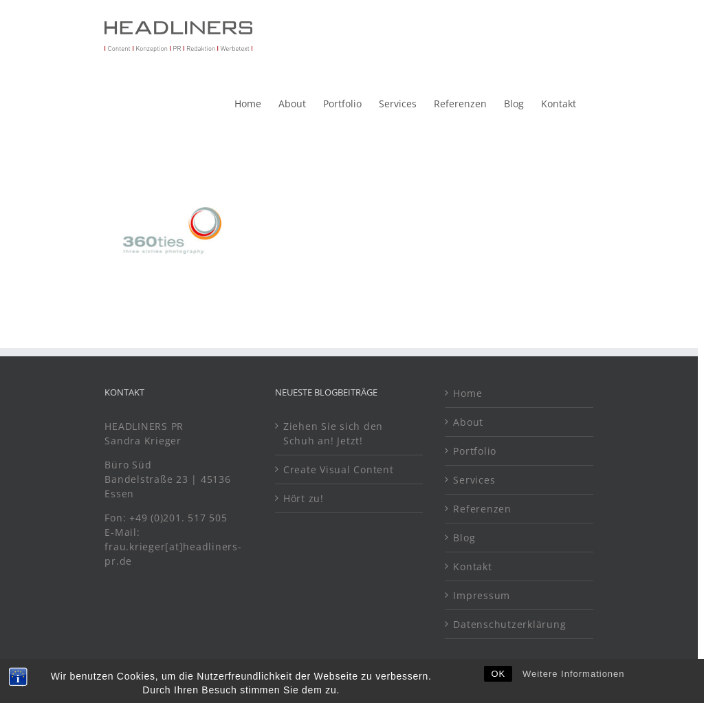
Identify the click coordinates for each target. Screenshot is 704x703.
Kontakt (472, 566)
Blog (464, 537)
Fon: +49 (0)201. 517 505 (167, 517)
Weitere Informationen (573, 684)
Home (467, 393)
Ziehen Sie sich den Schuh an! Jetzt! (333, 433)
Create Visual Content (338, 469)
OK (498, 684)
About (468, 422)
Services (474, 479)
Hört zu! (303, 498)
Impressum (481, 595)
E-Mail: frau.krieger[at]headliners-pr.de (172, 546)
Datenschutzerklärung (509, 624)
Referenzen (482, 508)
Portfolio (474, 450)
